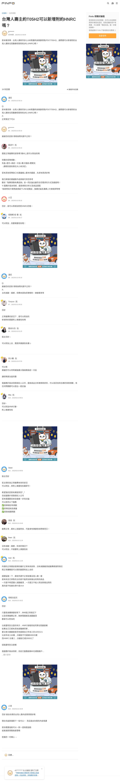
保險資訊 (11, 746)
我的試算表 (30, 755)
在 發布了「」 (27, 772)
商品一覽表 (12, 760)
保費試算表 (12, 750)
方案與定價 (63, 750)
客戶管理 (29, 746)
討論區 (4, 13)
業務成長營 (30, 760)
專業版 (61, 746)
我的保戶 (29, 750)
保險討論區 (12, 764)
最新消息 (46, 750)
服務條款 (47, 777)
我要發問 (102, 36)
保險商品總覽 (12, 755)
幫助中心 (46, 755)
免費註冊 (103, 758)
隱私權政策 (57, 777)
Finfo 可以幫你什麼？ (104, 746)
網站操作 (46, 746)
